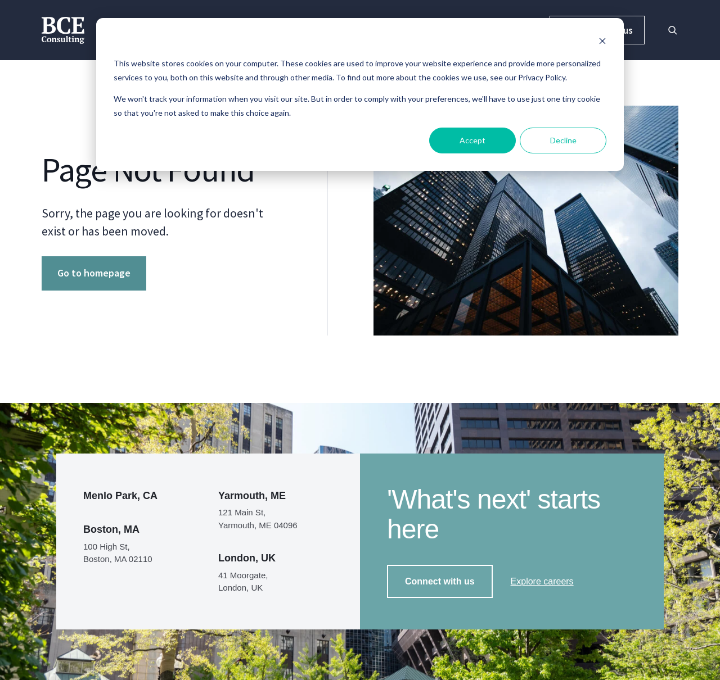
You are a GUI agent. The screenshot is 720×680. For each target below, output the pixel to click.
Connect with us (440, 581)
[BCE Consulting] (63, 29)
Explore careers (542, 581)
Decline (563, 140)
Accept (472, 140)
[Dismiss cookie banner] (602, 42)
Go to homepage (93, 272)
